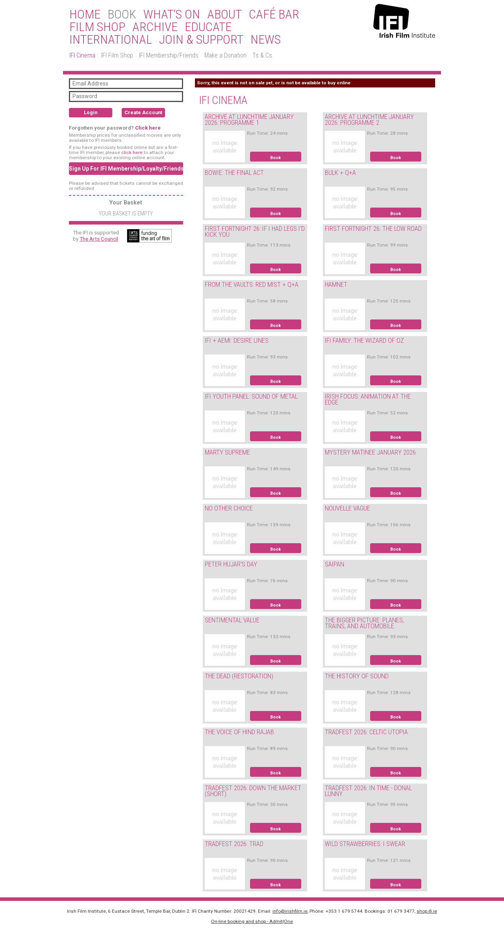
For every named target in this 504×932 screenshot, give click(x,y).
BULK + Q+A (340, 172)
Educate (208, 27)
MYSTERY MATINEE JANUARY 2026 (370, 452)
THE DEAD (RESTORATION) (239, 676)
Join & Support (201, 39)
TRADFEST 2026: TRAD (234, 844)
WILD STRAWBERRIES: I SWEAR (365, 844)
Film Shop (97, 27)
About (224, 14)
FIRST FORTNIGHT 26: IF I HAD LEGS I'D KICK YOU (255, 231)
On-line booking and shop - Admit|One (252, 921)
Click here (148, 128)
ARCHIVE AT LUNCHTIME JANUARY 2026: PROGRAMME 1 (249, 119)
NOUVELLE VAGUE (347, 508)
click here (132, 152)
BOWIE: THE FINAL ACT (234, 172)
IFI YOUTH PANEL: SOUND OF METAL (251, 396)
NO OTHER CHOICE (229, 508)
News (265, 39)
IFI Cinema (82, 55)
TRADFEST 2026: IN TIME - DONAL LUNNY (368, 791)
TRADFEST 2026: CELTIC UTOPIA (366, 732)
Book (275, 157)
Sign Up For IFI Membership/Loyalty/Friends (126, 168)
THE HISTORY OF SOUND (357, 676)
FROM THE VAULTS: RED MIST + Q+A (251, 284)
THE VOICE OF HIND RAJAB (239, 732)
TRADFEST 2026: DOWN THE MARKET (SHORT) (253, 791)
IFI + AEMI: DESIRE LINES (237, 340)
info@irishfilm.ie (290, 911)
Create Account (143, 112)
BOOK (121, 14)
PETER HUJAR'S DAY (231, 564)
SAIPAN (334, 564)
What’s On (171, 14)
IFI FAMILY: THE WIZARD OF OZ (364, 340)
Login (90, 112)
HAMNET (336, 284)
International (110, 39)
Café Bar (274, 14)
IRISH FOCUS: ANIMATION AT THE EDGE (368, 399)
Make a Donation (225, 55)
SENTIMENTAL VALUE (232, 620)
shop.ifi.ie (427, 911)
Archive (155, 27)
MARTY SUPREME (227, 452)
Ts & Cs (262, 55)
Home (84, 14)
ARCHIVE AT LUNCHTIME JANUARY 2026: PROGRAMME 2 (369, 119)
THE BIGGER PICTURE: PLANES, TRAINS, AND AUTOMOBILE (364, 623)
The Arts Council (99, 239)
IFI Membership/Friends (168, 55)
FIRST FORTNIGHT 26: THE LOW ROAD (373, 228)
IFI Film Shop (117, 55)
